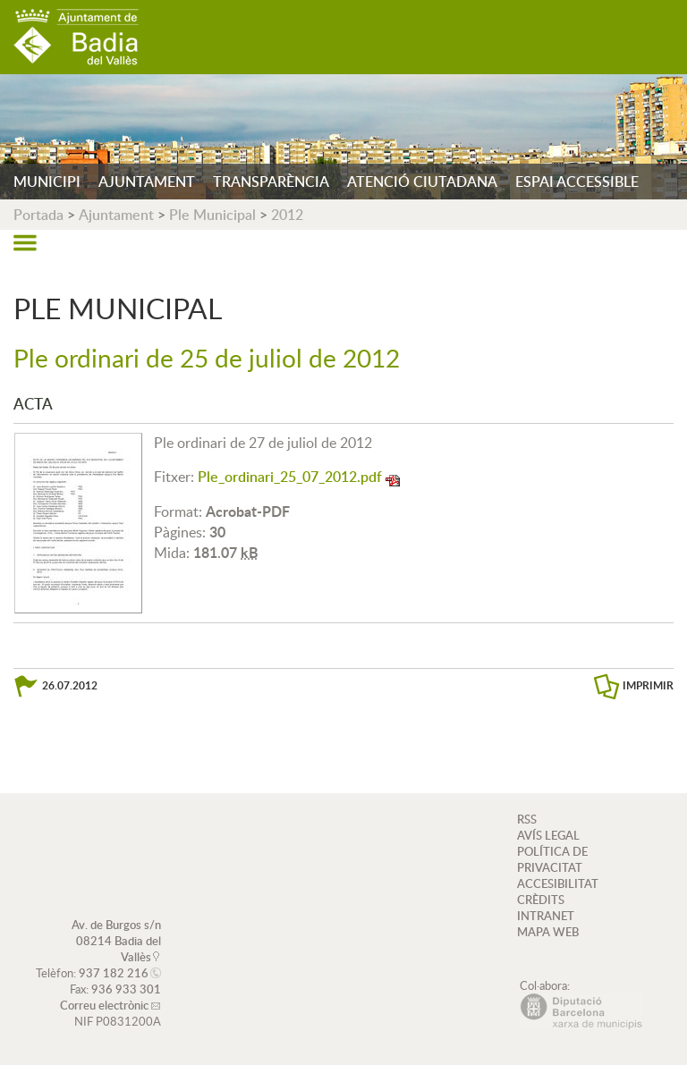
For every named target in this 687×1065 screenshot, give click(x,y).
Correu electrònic (104, 1005)
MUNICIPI (47, 181)
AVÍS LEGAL (548, 835)
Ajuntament (116, 214)
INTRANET (545, 916)
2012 (287, 214)
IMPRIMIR (648, 685)
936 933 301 (126, 989)
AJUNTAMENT (146, 181)
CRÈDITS (540, 900)
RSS (527, 819)
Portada (38, 214)
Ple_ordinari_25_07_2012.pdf (290, 476)
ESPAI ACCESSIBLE (577, 181)
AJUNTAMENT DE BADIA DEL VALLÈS (76, 37)
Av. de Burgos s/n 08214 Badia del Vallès (116, 941)
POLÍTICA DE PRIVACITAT (552, 859)
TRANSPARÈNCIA (271, 181)
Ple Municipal (212, 214)
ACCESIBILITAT (557, 883)
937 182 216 (113, 973)
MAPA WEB (548, 932)
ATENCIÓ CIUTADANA (422, 181)
